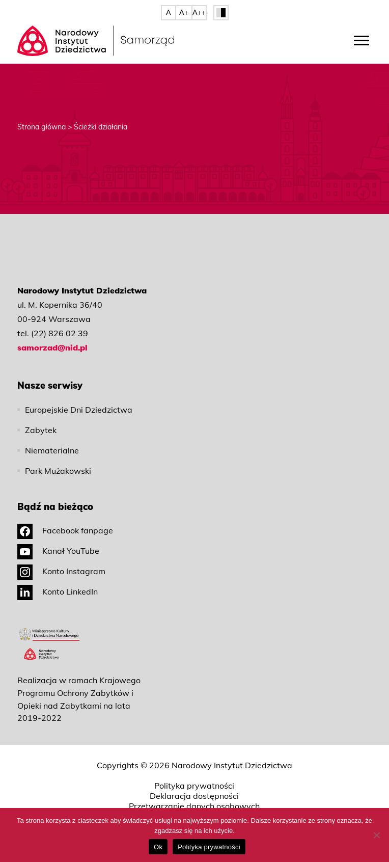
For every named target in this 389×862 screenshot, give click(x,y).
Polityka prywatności (194, 785)
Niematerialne (52, 450)
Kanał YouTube (58, 551)
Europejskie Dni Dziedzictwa (78, 410)
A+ (183, 12)
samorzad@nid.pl (52, 347)
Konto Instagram (61, 571)
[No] (376, 835)
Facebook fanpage (65, 530)
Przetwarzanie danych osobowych (194, 806)
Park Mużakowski (58, 471)
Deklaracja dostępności (194, 796)
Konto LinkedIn (57, 591)
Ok (158, 847)
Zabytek (41, 430)
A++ (199, 12)
